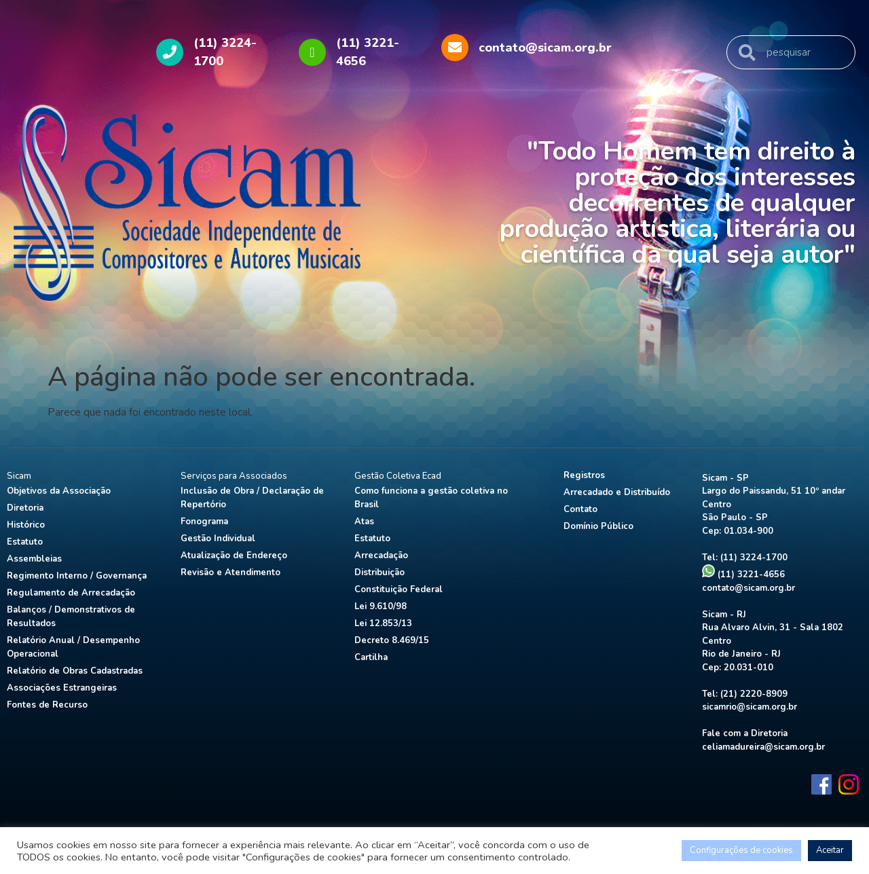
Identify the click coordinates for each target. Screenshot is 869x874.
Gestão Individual (218, 538)
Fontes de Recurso (47, 705)
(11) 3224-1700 (754, 557)
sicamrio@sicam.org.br (749, 707)
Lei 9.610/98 (380, 606)
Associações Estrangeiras (62, 688)
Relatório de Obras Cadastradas (75, 671)
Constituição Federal (398, 589)
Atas (364, 521)
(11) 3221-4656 (743, 574)
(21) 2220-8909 (754, 694)
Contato (580, 509)
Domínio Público (598, 526)
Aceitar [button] (830, 850)
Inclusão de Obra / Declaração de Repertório (252, 498)
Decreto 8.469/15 (391, 640)
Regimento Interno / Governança (77, 576)
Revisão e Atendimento (230, 572)
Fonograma (204, 521)
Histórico (26, 525)
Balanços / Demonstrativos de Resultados (71, 617)
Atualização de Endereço (234, 555)
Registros (584, 475)
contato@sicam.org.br (748, 588)
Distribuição (379, 572)
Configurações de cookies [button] (741, 850)
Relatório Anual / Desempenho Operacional (73, 647)
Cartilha (371, 657)
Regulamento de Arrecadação (71, 593)
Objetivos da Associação (59, 491)
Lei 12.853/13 (383, 623)
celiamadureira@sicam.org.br (763, 747)
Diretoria (25, 508)
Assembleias (34, 559)
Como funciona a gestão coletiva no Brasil (431, 498)
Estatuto (25, 542)
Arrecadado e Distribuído (616, 492)
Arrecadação (381, 555)
